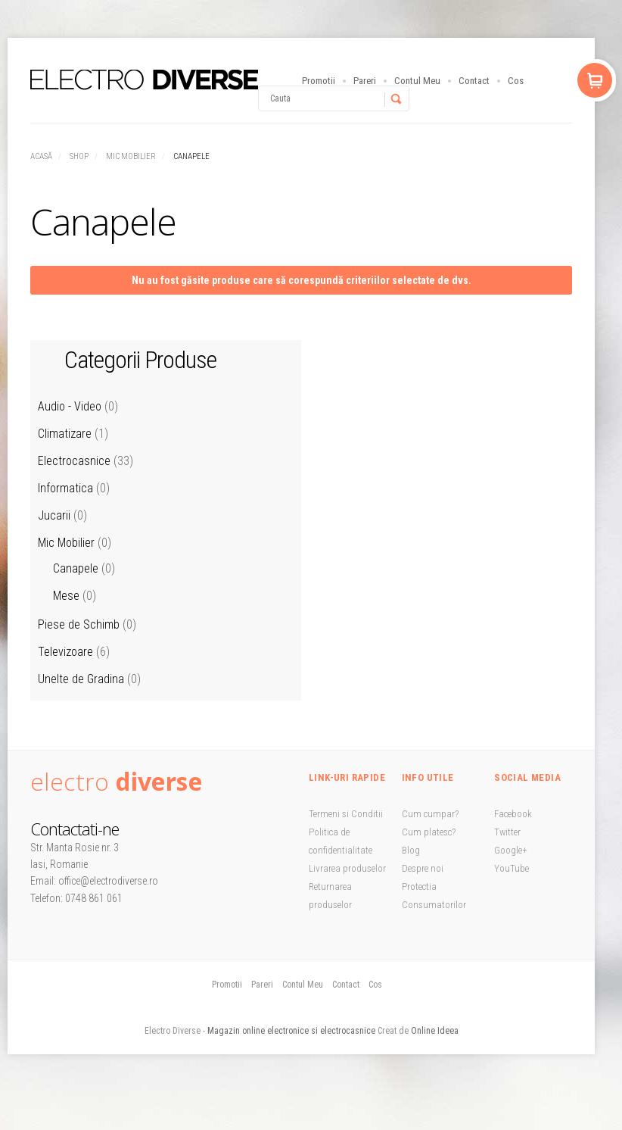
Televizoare (65, 652)
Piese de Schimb (79, 624)
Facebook (513, 813)
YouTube (511, 868)
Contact (474, 80)
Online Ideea (435, 1030)
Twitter (507, 832)
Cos (516, 80)
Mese (66, 595)
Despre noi (422, 868)
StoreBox (144, 80)
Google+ (510, 850)
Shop (79, 156)
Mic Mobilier (131, 156)
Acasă (41, 156)
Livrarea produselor (347, 868)
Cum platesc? (429, 832)
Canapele (75, 568)
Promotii (318, 80)
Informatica (65, 488)
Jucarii (54, 515)
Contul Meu (417, 80)
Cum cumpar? (430, 813)
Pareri (364, 80)
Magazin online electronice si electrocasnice (291, 1030)
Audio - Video (69, 406)
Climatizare (65, 433)
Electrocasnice (74, 461)
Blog (411, 850)
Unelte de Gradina (81, 679)
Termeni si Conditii (346, 813)
